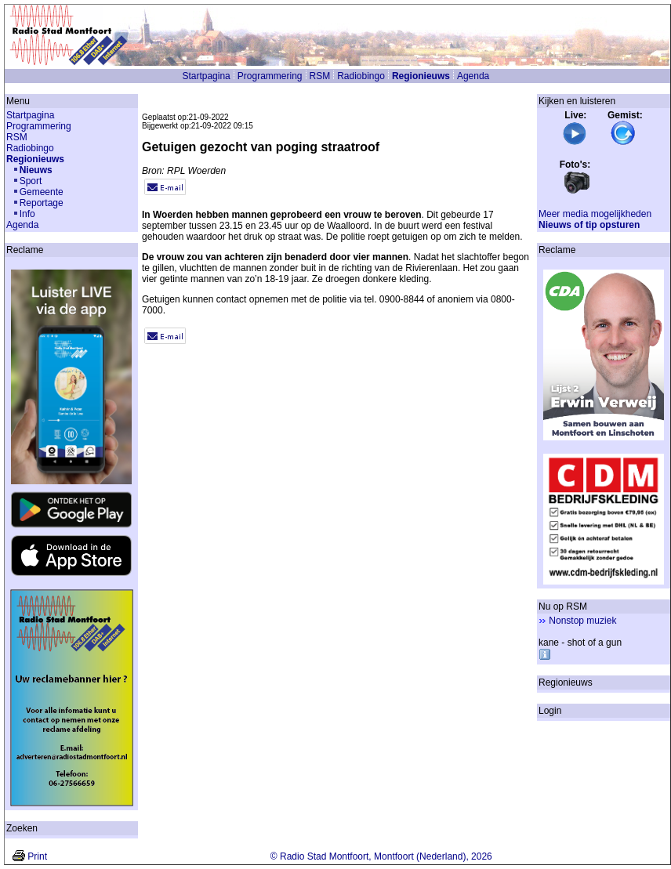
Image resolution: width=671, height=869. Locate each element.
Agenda (473, 76)
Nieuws (36, 170)
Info (27, 213)
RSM (320, 76)
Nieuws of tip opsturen (589, 224)
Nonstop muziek (582, 620)
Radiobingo (361, 76)
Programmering (270, 76)
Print (37, 856)
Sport (31, 181)
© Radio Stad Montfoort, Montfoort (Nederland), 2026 (381, 856)
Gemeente (41, 191)
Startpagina (206, 76)
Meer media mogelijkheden (595, 213)
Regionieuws (421, 76)
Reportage (41, 202)
